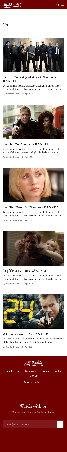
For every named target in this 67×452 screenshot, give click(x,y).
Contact (58, 371)
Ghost (40, 382)
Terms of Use (32, 371)
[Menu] (62, 4)
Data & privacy (13, 371)
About (46, 371)
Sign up (33, 375)
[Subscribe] (60, 424)
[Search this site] (57, 4)
